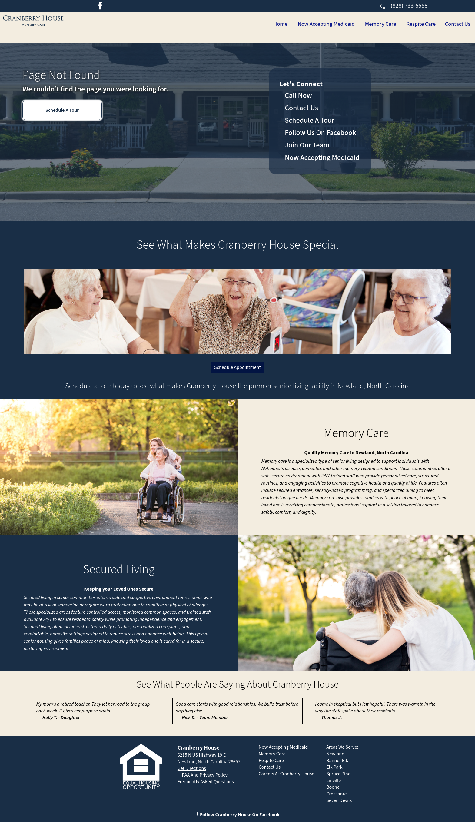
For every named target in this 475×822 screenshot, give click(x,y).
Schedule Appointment (237, 367)
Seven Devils (339, 800)
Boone (332, 787)
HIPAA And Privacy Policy (203, 775)
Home (243, 24)
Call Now (298, 95)
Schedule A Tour (62, 110)
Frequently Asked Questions (206, 781)
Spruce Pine (338, 774)
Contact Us (454, 24)
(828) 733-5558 (403, 6)
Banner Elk (337, 760)
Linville (333, 780)
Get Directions (192, 768)
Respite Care (410, 24)
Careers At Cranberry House (286, 774)
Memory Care (361, 24)
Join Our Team (307, 145)
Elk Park (334, 767)
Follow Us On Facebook (320, 133)
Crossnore (336, 794)
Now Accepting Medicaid (297, 24)
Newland (335, 754)
